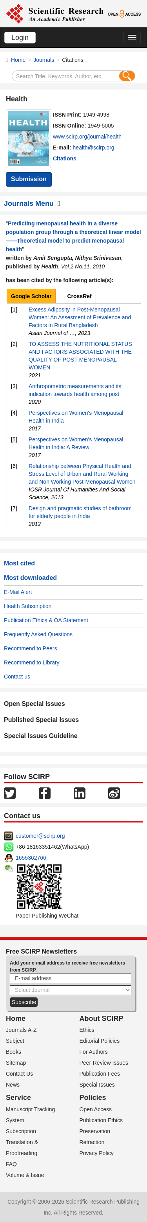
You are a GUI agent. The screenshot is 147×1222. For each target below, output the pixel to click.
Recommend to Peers (30, 648)
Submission (29, 179)
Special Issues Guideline (41, 735)
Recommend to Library (32, 662)
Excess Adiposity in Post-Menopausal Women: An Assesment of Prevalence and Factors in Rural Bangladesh (80, 317)
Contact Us (19, 1074)
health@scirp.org (93, 147)
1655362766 (31, 858)
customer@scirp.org (40, 836)
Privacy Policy (97, 1153)
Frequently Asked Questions (38, 634)
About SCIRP (101, 1018)
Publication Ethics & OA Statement (46, 620)
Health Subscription (27, 606)
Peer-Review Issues (104, 1063)
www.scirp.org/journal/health (87, 136)
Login (20, 37)
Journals (43, 60)
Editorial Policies (100, 1041)
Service (18, 1097)
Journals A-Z (21, 1030)
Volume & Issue (25, 1175)
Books (13, 1052)
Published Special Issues (41, 719)
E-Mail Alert (18, 592)
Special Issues (97, 1085)
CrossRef (79, 296)
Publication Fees (100, 1074)
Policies (93, 1097)
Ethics (87, 1030)
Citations (64, 158)
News (13, 1085)
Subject (15, 1041)
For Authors (94, 1052)
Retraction (92, 1142)
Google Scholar (31, 296)
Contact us (17, 676)
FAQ (11, 1164)
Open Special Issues (34, 703)
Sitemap (16, 1063)
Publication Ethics (101, 1120)
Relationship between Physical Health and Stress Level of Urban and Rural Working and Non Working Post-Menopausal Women (82, 474)
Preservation (95, 1131)
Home (18, 60)
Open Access (96, 1109)
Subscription (21, 1131)
